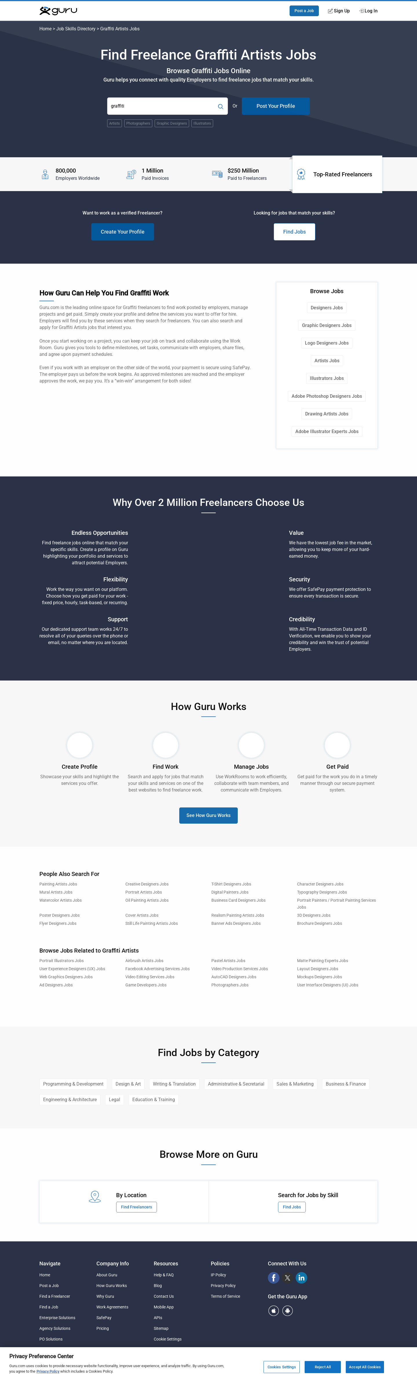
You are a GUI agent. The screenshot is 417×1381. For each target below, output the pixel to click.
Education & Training (153, 1099)
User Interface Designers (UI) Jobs (327, 985)
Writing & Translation (174, 1084)
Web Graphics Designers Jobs (66, 977)
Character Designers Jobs (320, 884)
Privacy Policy (223, 1285)
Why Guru (105, 1296)
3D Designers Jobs (313, 915)
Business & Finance (346, 1084)
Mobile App (164, 1307)
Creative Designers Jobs (147, 884)
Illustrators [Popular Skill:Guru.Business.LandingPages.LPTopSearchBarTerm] (202, 123)
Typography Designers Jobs (322, 892)
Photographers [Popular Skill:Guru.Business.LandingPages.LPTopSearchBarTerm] (138, 123)
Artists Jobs (326, 360)
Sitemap (161, 1328)
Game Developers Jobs (146, 985)
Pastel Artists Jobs (228, 960)
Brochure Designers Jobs (319, 923)
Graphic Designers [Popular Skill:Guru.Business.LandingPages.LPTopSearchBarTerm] (172, 123)
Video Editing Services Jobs (149, 977)
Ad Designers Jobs (56, 985)
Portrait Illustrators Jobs (61, 960)
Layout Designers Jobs (317, 968)
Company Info (112, 1263)
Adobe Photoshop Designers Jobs (327, 396)
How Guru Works (111, 1285)
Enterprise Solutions (57, 1317)
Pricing (102, 1328)
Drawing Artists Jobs (326, 414)
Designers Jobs (327, 307)
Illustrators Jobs (327, 378)
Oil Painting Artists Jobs (147, 900)
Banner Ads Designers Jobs (236, 923)
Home (45, 29)
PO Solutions (51, 1339)
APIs (158, 1317)
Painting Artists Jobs (58, 884)
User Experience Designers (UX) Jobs (72, 968)
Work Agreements (112, 1307)
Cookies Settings (282, 1367)
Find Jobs (294, 232)
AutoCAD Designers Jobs (233, 977)
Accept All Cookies (365, 1367)
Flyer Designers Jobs (57, 923)
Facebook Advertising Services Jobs (157, 968)
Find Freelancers (136, 1207)
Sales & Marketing (295, 1084)
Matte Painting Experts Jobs (322, 960)
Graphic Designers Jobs (327, 325)
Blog (158, 1285)
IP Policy (218, 1275)
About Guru (106, 1275)
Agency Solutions (54, 1328)
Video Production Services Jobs (239, 968)
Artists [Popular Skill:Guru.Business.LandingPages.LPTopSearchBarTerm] (114, 123)
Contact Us (164, 1296)
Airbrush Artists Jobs (144, 960)
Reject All (323, 1367)
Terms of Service (225, 1296)
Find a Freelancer (54, 1296)
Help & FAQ (164, 1275)
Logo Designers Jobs (327, 343)
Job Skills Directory (76, 29)
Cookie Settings (168, 1339)
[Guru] (58, 11)
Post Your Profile (276, 106)
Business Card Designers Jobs (238, 900)
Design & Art (128, 1084)
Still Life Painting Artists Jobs (151, 923)
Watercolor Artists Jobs (60, 900)
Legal (114, 1099)
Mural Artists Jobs (55, 892)
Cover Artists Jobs (141, 915)
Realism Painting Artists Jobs (237, 915)
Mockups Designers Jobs (319, 977)
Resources (166, 1263)
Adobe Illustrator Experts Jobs (327, 431)
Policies (220, 1263)
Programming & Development (73, 1084)
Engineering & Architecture (70, 1099)
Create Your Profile (123, 232)
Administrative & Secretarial (236, 1084)
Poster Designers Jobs (59, 915)
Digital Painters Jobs (229, 892)
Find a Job (48, 1307)
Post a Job (304, 10)
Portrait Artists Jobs (143, 892)
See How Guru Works (208, 815)
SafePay (103, 1317)
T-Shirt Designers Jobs (231, 884)
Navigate (50, 1263)
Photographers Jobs (229, 985)
